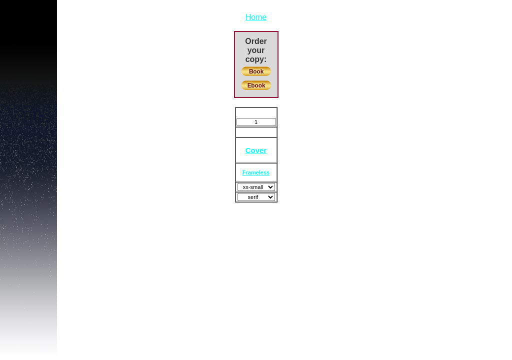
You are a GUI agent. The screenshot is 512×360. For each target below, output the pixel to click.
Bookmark (256, 112)
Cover (256, 150)
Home (256, 17)
